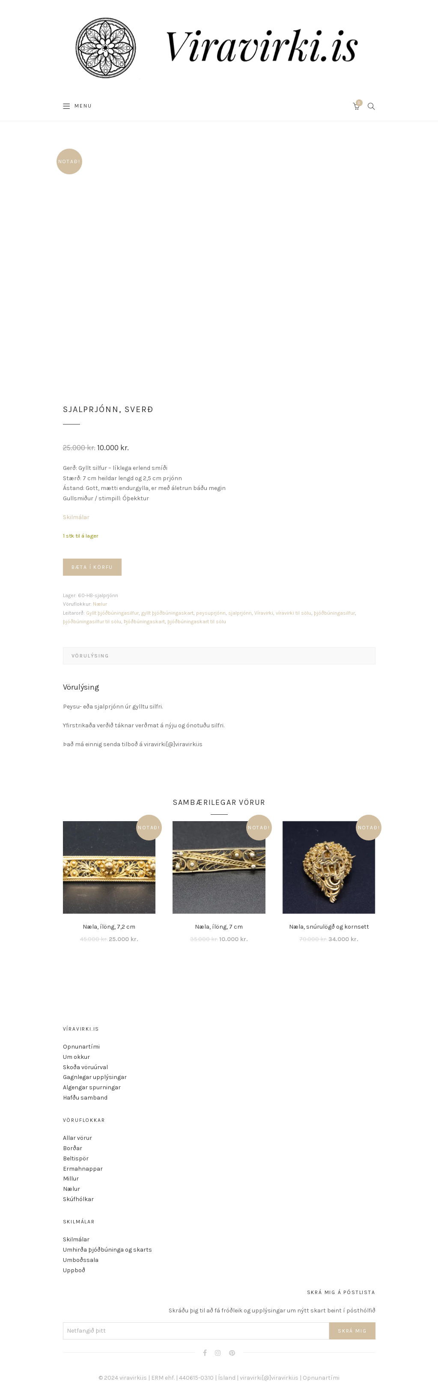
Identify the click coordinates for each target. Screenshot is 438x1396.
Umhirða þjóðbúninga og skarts (107, 1249)
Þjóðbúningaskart (144, 622)
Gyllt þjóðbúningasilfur (112, 613)
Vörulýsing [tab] (90, 656)
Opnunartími (81, 1046)
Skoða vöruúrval (85, 1067)
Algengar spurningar (92, 1087)
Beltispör (76, 1158)
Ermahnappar (83, 1168)
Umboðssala (80, 1260)
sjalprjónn (240, 613)
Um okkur (76, 1057)
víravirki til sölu (293, 613)
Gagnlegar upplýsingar (95, 1077)
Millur (71, 1178)
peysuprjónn (211, 613)
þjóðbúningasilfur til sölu (92, 622)
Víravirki (263, 613)
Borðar (72, 1148)
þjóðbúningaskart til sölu (196, 622)
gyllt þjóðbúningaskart (167, 613)
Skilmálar (76, 517)
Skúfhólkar (78, 1199)
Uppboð (74, 1270)
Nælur (100, 604)
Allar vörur (77, 1138)
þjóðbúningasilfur (334, 613)
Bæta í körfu (92, 567)
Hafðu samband (85, 1097)
